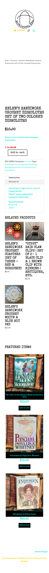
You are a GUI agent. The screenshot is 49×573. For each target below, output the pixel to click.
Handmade (9, 167)
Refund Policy (24, 558)
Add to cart (18, 152)
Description (14, 178)
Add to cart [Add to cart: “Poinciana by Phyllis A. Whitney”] (24, 466)
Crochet (14, 61)
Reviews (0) (14, 182)
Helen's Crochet (22, 167)
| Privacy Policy (39, 558)
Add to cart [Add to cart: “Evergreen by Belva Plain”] (24, 525)
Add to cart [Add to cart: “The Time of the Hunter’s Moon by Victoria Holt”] (24, 408)
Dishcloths (18, 165)
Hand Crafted (30, 165)
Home (7, 61)
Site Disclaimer (9, 558)
